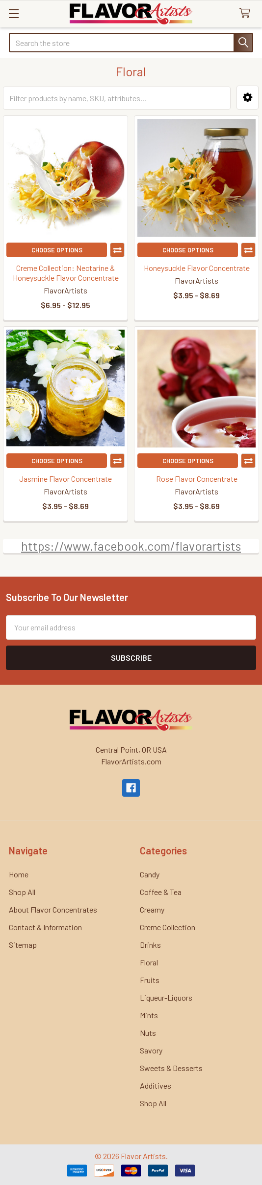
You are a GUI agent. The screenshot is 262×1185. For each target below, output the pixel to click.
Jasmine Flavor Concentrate (65, 478)
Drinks (150, 944)
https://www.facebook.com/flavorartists (131, 545)
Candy (149, 874)
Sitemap (23, 944)
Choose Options (56, 250)
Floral (149, 962)
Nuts (148, 1032)
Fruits (149, 979)
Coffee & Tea (161, 891)
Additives (155, 1085)
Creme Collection (167, 927)
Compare (117, 250)
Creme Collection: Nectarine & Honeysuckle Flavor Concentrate (66, 272)
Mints (149, 1015)
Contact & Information (45, 927)
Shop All (22, 891)
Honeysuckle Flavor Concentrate (197, 267)
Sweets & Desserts (171, 1068)
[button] (247, 98)
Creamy (152, 909)
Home (18, 874)
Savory (151, 1050)
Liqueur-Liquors (166, 997)
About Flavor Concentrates (53, 909)
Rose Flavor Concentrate (196, 478)
